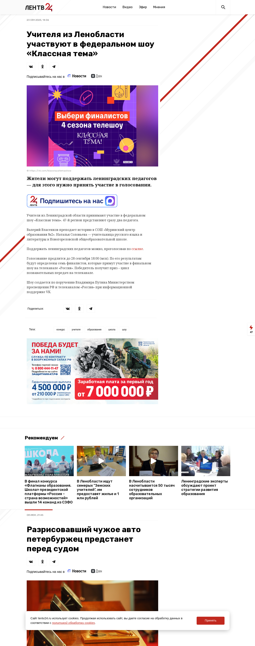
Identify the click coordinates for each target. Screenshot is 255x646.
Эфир (143, 7)
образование (94, 329)
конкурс (60, 329)
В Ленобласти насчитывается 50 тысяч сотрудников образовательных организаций (152, 489)
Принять (211, 620)
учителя (76, 329)
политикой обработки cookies (73, 622)
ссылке (137, 249)
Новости (109, 7)
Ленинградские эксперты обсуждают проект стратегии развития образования (204, 487)
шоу (124, 329)
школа (111, 329)
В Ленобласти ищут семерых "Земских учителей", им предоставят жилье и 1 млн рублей (98, 489)
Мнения (159, 7)
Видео (127, 7)
